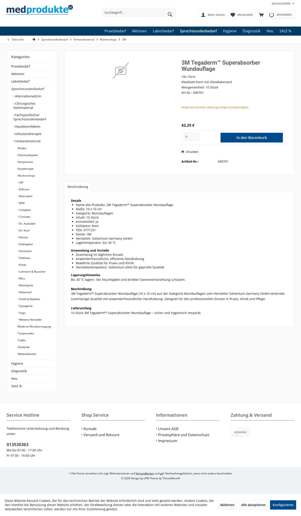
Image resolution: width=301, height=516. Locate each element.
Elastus (23, 237)
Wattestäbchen (26, 354)
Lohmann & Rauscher (32, 271)
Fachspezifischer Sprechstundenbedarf (29, 117)
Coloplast (25, 210)
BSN (22, 203)
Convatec (25, 217)
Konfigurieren (283, 505)
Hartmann (25, 251)
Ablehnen (227, 505)
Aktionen (17, 74)
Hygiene (17, 363)
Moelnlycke (26, 285)
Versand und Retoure (101, 434)
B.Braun (24, 189)
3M (21, 182)
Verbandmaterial (27, 141)
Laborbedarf (20, 81)
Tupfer (21, 340)
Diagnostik (19, 371)
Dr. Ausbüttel (27, 223)
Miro (22, 278)
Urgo (22, 313)
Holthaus (24, 258)
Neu (14, 378)
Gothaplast (26, 244)
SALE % (16, 386)
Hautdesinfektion (27, 126)
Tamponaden (25, 333)
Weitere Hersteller (30, 320)
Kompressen (25, 162)
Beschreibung (78, 187)
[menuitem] (281, 3)
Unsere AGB (168, 428)
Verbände (23, 347)
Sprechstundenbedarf (27, 89)
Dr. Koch (24, 230)
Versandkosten (145, 473)
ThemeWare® (171, 478)
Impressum (167, 440)
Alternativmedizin (27, 96)
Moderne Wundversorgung (34, 326)
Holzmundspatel (27, 155)
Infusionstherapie (27, 134)
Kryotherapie (25, 169)
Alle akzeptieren (253, 505)
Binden (21, 148)
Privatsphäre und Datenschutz (183, 434)
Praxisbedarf (20, 66)
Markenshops (26, 175)
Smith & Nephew (29, 299)
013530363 (18, 444)
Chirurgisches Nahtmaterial (24, 105)
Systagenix (25, 306)
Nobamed (25, 292)
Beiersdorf (25, 196)
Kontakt (90, 428)
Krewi (22, 265)
